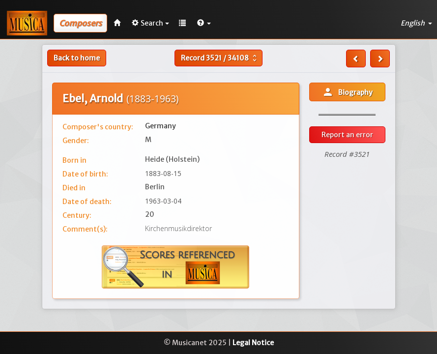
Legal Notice (253, 342)
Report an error (347, 134)
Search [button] (150, 23)
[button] (204, 23)
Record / (220, 58)
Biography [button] (347, 92)
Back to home (77, 58)
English (416, 23)
